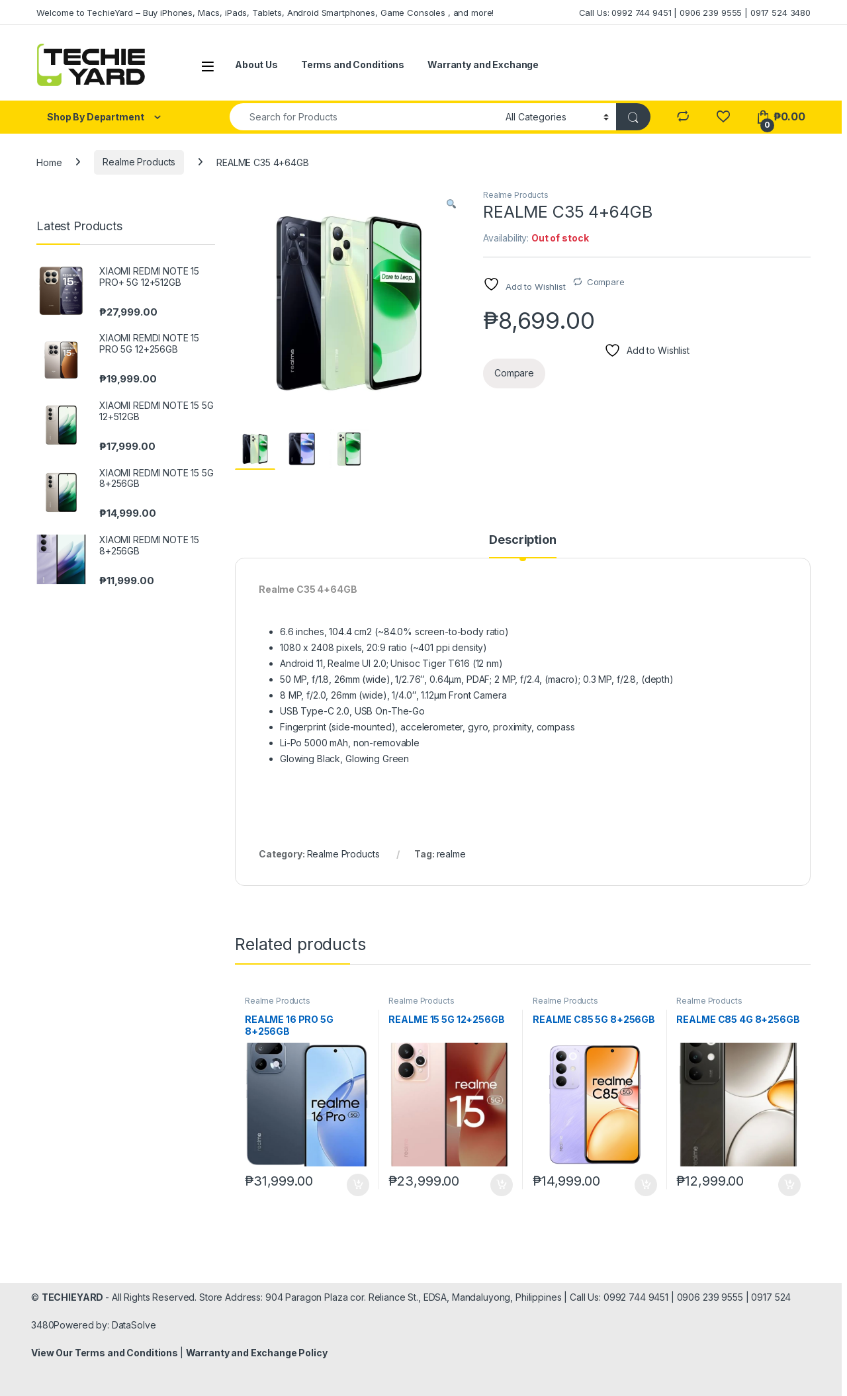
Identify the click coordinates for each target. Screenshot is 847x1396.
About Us (256, 64)
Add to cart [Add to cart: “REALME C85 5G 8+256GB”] (646, 1185)
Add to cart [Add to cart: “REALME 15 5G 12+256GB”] (501, 1185)
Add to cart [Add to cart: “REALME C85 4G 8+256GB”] (789, 1185)
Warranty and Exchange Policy (257, 1352)
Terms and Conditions (352, 64)
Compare (606, 282)
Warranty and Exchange (483, 64)
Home (49, 161)
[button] (451, 204)
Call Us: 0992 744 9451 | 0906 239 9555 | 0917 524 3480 (695, 12)
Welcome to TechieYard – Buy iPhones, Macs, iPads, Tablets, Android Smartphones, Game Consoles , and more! (265, 12)
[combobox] (364, 116)
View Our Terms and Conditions (105, 1352)
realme (451, 853)
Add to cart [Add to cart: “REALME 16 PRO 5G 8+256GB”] (358, 1185)
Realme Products (139, 161)
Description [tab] (522, 540)
